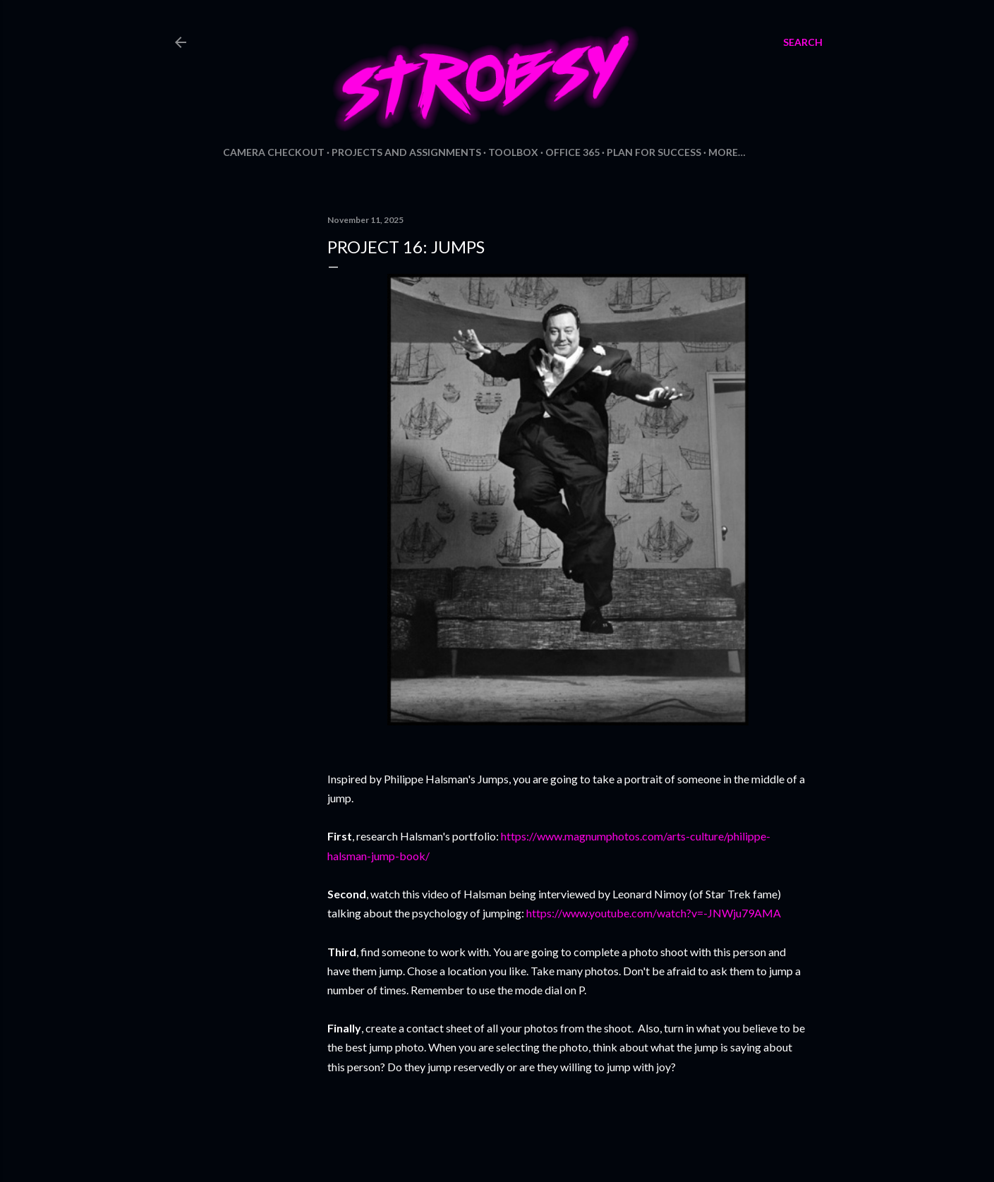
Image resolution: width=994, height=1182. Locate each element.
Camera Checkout (274, 152)
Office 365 (572, 152)
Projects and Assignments (406, 152)
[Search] (803, 42)
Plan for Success (654, 152)
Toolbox (513, 152)
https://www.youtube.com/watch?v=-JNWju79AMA (653, 912)
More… (727, 152)
